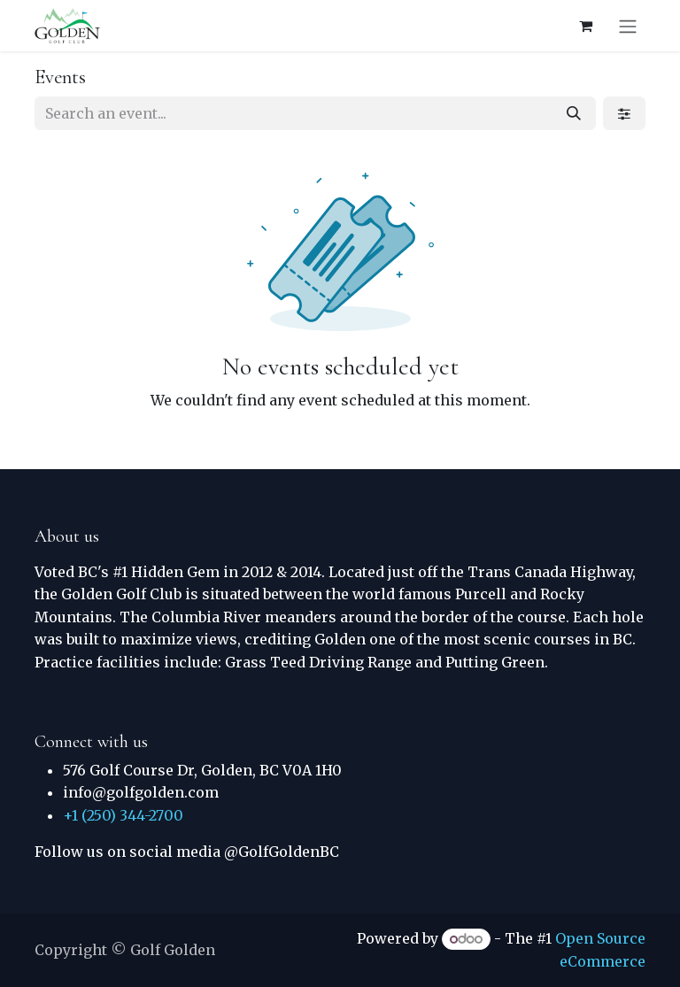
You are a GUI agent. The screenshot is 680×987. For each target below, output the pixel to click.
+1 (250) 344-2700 (123, 815)
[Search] (574, 113)
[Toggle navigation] (627, 25)
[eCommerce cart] (585, 25)
